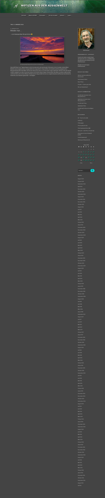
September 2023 (82, 184)
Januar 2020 (80, 255)
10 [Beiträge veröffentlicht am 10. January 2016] (93, 152)
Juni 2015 (80, 378)
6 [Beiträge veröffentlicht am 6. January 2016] (83, 152)
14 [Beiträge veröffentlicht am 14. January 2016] (86, 154)
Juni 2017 (80, 322)
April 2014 (80, 414)
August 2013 (81, 429)
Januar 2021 (80, 224)
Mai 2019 (80, 276)
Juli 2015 (80, 375)
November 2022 (81, 189)
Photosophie (42, 15)
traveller (80, 95)
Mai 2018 (80, 306)
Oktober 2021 (81, 204)
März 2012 (80, 467)
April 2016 (80, 357)
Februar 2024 (81, 181)
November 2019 (81, 260)
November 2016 (81, 339)
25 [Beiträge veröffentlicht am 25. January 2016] (79, 160)
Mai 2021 (80, 214)
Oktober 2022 (81, 191)
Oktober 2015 (81, 370)
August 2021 (81, 207)
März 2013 (80, 439)
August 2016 (81, 347)
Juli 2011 (79, 485)
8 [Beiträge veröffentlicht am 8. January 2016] (88, 152)
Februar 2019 (81, 283)
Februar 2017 (81, 332)
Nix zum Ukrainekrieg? (83, 87)
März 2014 (80, 416)
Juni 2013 (80, 431)
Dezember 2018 (81, 288)
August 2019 (81, 268)
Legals (70, 15)
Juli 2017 (79, 319)
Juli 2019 (80, 270)
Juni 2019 (80, 273)
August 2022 (81, 196)
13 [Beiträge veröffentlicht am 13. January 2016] (83, 154)
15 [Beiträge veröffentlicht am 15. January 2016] (88, 154)
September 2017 (81, 314)
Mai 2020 (80, 245)
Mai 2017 (80, 324)
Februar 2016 (81, 362)
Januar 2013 (80, 444)
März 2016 (80, 360)
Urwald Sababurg (81, 137)
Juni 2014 (80, 408)
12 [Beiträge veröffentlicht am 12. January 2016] (81, 154)
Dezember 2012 (81, 447)
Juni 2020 (80, 242)
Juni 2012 (80, 460)
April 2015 (80, 383)
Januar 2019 (80, 286)
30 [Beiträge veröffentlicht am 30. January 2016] (91, 160)
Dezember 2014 (81, 393)
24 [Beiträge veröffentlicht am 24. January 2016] (93, 157)
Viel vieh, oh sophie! (53, 15)
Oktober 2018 (81, 293)
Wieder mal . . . (16, 31)
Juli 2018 (80, 301)
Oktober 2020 (81, 232)
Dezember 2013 (81, 424)
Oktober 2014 (81, 398)
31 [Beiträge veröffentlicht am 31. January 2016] (93, 160)
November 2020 (81, 230)
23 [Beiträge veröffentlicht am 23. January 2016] (91, 157)
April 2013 (80, 437)
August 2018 (81, 299)
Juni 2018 (80, 304)
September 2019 (81, 265)
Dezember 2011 (81, 475)
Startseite (23, 15)
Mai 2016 (80, 355)
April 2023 (80, 186)
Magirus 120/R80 (33, 15)
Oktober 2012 (81, 452)
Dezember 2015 (81, 368)
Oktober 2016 (81, 342)
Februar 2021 (81, 222)
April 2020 (80, 247)
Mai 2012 (80, 462)
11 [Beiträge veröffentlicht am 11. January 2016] (78, 154)
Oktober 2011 (81, 477)
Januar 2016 (80, 365)
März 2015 (80, 385)
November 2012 (81, 449)
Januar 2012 (80, 472)
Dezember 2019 (81, 258)
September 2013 (81, 426)
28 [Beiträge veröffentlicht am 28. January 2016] (86, 160)
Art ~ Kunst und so (82, 118)
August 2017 (81, 316)
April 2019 (80, 278)
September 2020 (82, 235)
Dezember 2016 (81, 337)
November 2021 (81, 201)
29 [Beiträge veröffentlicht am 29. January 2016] (88, 160)
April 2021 (80, 217)
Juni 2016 (80, 352)
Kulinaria (62, 15)
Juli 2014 (80, 406)
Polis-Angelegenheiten (83, 128)
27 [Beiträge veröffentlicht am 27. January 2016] (83, 160)
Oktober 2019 (81, 263)
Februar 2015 (81, 388)
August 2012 (81, 457)
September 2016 (81, 345)
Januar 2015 (80, 391)
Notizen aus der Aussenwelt (44, 5)
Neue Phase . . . (81, 81)
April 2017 (80, 327)
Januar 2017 (80, 334)
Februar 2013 (81, 442)
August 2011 (80, 483)
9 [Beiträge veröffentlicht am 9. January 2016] (91, 152)
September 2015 (81, 373)
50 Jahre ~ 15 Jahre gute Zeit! (84, 84)
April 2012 (80, 465)
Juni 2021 (80, 212)
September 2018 (81, 296)
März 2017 (80, 329)
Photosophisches (82, 125)
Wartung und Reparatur (83, 140)
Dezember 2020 (81, 227)
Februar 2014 (81, 419)
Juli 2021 (79, 209)
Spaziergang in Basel (82, 79)
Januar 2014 (80, 421)
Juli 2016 (80, 350)
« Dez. (81, 162)
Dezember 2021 (81, 199)
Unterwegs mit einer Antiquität (85, 133)
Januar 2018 (80, 311)
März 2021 (80, 219)
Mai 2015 (80, 380)
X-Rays (85, 103)
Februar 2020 (81, 253)
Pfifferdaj (80, 123)
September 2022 (82, 194)
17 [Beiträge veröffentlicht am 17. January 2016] (93, 154)
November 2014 (81, 396)
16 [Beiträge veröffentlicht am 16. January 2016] (91, 154)
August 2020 (81, 237)
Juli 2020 (80, 240)
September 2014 (81, 401)
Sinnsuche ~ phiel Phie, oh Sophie (85, 130)
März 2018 (80, 309)
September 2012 (81, 454)
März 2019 (80, 281)
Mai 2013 (80, 434)
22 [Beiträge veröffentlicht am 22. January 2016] (88, 157)
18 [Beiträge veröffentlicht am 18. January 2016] (79, 157)
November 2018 (81, 291)
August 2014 (81, 403)
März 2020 (80, 250)
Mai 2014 (80, 411)
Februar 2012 (81, 470)
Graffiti (79, 120)
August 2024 (81, 178)
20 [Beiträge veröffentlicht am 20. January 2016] (83, 157)
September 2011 (81, 480)
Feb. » (91, 162)
